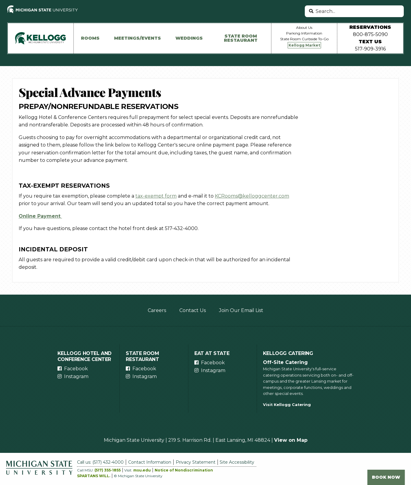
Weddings (189, 38)
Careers (157, 310)
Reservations (370, 27)
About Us (304, 27)
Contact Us (192, 310)
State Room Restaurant (241, 38)
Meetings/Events (137, 38)
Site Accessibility (237, 462)
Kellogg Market (304, 45)
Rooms (90, 38)
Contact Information (149, 462)
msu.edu (142, 470)
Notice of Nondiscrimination (184, 470)
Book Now (386, 477)
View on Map (290, 440)
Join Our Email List (241, 310)
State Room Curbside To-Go (304, 39)
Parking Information (304, 33)
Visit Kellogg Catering (287, 404)
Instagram (76, 376)
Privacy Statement (195, 462)
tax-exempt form (156, 196)
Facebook (76, 368)
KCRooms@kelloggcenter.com (252, 196)
